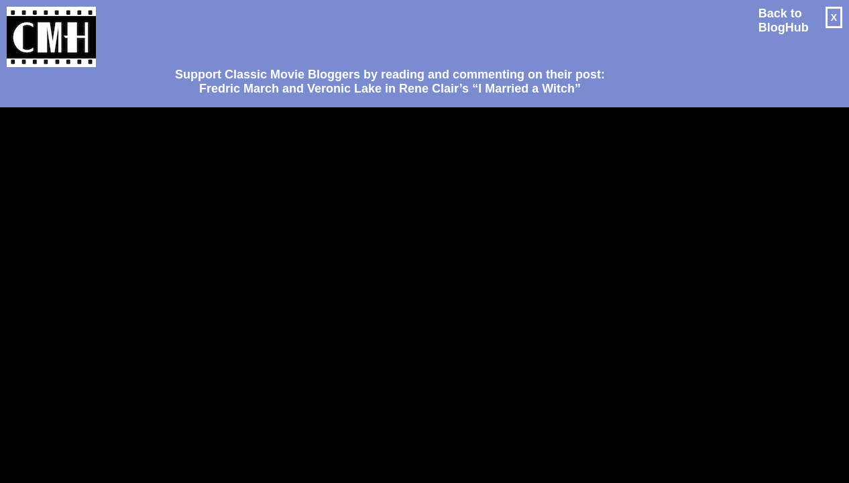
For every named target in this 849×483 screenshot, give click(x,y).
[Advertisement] (385, 31)
